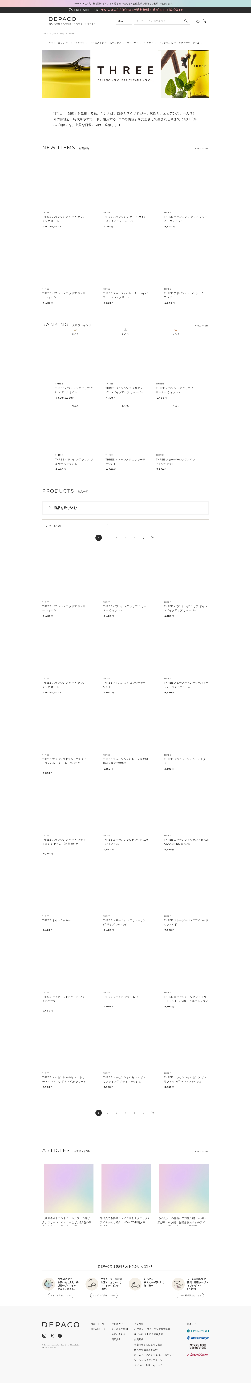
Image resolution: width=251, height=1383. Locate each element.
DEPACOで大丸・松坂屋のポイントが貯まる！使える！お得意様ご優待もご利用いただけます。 (124, 3)
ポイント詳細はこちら (60, 1295)
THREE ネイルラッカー (56, 920)
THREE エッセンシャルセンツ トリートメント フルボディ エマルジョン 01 (186, 1001)
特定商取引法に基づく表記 (148, 1344)
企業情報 (138, 1324)
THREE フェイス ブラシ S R (120, 997)
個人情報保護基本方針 (146, 1350)
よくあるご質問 (120, 1329)
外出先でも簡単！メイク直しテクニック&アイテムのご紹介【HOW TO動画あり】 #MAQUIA (124, 1221)
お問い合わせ (118, 1334)
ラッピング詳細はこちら (104, 1295)
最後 (152, 538)
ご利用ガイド (118, 1324)
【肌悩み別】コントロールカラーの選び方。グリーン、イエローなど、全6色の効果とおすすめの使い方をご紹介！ (67, 1221)
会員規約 (138, 1339)
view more (202, 148)
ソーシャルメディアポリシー (149, 1360)
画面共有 (116, 1339)
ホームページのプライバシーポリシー (154, 1355)
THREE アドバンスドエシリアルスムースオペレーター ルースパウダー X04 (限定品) (64, 763)
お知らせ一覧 (98, 1324)
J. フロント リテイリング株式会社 (152, 1329)
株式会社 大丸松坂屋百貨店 (148, 1334)
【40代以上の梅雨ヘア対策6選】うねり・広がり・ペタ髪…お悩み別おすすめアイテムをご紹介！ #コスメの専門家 (182, 1221)
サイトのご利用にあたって (148, 1365)
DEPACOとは (98, 1329)
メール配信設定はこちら (190, 1295)
